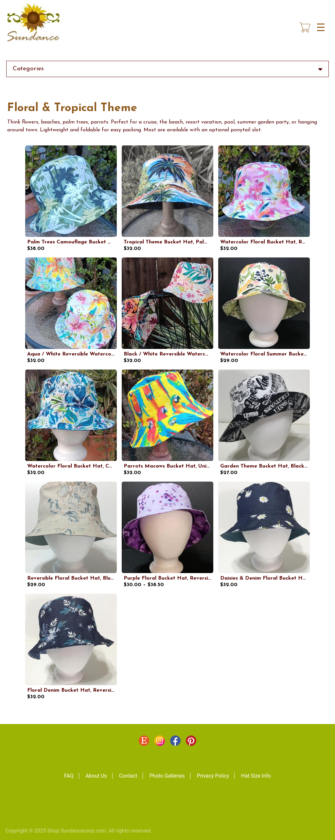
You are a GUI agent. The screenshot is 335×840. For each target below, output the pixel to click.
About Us (96, 776)
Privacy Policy (213, 776)
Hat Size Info (256, 776)
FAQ (69, 776)
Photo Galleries (167, 776)
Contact (128, 776)
